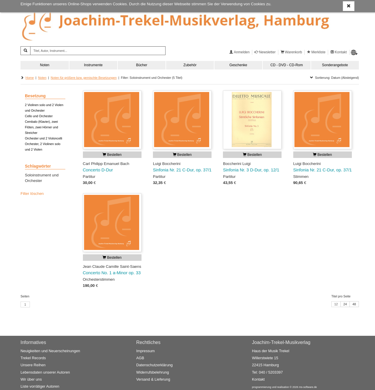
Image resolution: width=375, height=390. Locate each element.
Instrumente (93, 65)
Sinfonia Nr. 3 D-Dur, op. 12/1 (251, 170)
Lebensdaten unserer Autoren (45, 372)
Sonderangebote (335, 65)
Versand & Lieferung (153, 379)
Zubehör (190, 65)
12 (336, 304)
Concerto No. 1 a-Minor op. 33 (112, 272)
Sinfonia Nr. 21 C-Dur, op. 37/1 (182, 170)
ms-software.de (308, 387)
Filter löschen (32, 193)
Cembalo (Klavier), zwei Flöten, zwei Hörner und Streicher (41, 127)
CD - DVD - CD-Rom (286, 65)
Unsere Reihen (33, 365)
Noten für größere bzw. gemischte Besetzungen (84, 77)
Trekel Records (33, 358)
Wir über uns (31, 379)
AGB (140, 358)
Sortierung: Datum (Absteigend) (334, 77)
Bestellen (112, 155)
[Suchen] (25, 50)
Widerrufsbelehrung (152, 372)
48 (354, 304)
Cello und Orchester (39, 116)
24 (345, 304)
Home (29, 77)
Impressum (145, 351)
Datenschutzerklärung (154, 365)
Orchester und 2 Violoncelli (43, 138)
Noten (44, 65)
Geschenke (238, 65)
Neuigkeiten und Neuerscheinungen (50, 351)
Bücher (141, 65)
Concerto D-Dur (98, 170)
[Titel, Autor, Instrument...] (98, 50)
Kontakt (258, 379)
